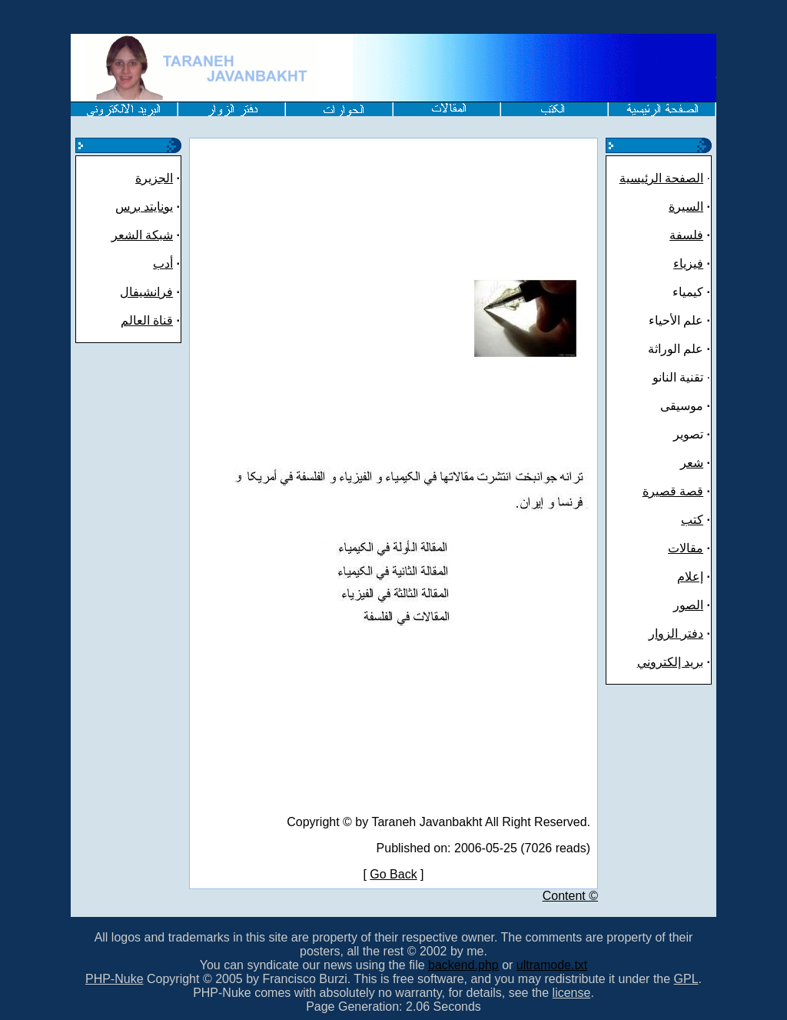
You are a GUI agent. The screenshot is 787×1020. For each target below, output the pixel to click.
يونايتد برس (144, 206)
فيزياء (688, 263)
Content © (570, 895)
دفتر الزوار (676, 633)
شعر (691, 462)
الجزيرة (154, 178)
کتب (692, 519)
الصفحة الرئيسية (661, 178)
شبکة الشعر (142, 235)
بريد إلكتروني (670, 661)
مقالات (685, 548)
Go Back (393, 874)
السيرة (686, 206)
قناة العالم (147, 320)
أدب (163, 263)
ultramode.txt (551, 965)
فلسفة (686, 235)
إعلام (690, 576)
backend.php (463, 965)
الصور (688, 605)
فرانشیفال (146, 291)
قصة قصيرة (673, 491)
